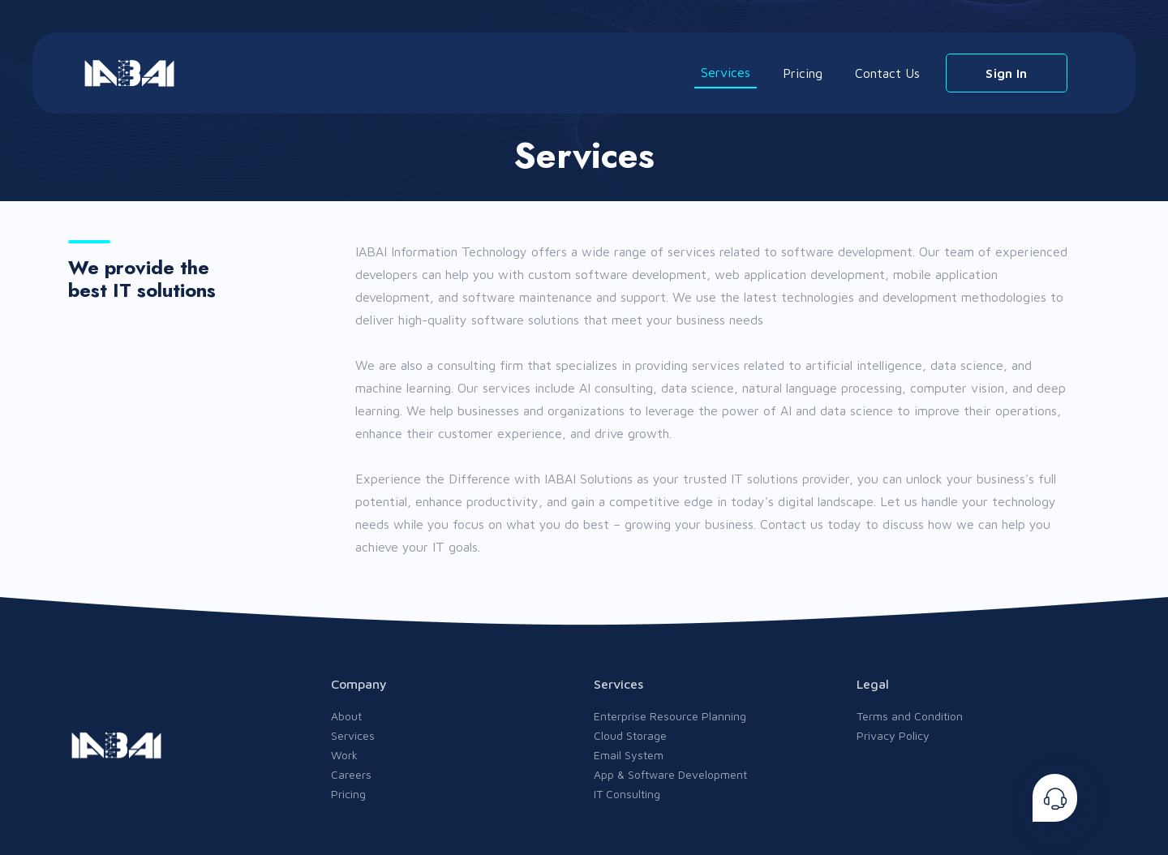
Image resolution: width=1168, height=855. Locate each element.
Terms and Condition (910, 716)
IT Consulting (627, 794)
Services (725, 72)
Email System (628, 755)
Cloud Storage (630, 735)
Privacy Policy (893, 735)
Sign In (1006, 73)
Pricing (802, 73)
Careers (351, 774)
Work (344, 755)
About (346, 716)
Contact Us (887, 73)
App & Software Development (670, 774)
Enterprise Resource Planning (670, 716)
